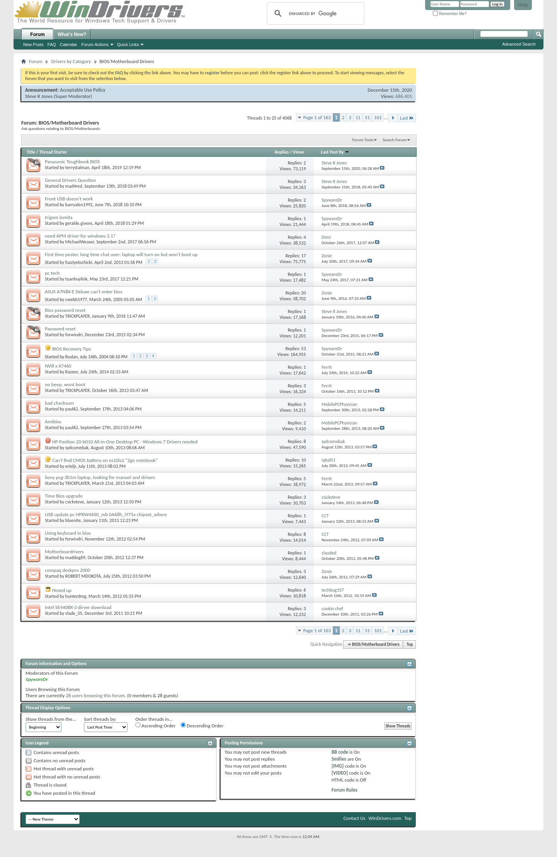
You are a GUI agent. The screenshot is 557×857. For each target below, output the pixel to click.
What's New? (72, 34)
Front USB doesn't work (69, 199)
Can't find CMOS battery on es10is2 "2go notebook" (105, 460)
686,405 (403, 96)
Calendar (68, 44)
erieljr (70, 466)
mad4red (73, 186)
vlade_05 (73, 613)
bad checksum (59, 403)
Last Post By (335, 152)
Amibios (53, 421)
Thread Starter (53, 152)
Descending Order (202, 725)
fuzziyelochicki (78, 262)
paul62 (71, 409)
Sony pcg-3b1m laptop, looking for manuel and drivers (100, 477)
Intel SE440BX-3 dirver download (78, 607)
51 (367, 117)
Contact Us (354, 818)
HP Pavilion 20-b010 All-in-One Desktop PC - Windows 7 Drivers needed (125, 442)
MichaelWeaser (79, 242)
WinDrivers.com (385, 818)
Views (298, 152)
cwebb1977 (76, 299)
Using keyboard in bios (68, 533)
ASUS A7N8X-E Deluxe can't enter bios (83, 291)
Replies (282, 152)
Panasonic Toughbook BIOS (72, 161)
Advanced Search (519, 44)
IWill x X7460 (58, 366)
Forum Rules (344, 790)
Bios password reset (65, 310)
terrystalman (77, 167)
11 (358, 117)
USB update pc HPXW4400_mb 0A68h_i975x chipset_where (106, 514)
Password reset (60, 329)
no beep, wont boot (65, 384)
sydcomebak (77, 447)
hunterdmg (75, 596)
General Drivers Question (70, 180)
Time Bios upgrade (64, 496)
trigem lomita (58, 217)
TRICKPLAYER (77, 316)
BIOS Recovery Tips (71, 349)
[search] (314, 13)
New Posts (33, 44)
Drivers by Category (71, 61)
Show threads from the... (51, 719)
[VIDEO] (339, 773)
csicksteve (74, 502)
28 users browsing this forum (95, 695)
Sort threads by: (100, 719)
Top (410, 644)
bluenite (73, 520)
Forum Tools (362, 139)
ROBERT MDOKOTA (83, 576)
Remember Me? (449, 14)
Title (31, 152)
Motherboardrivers (64, 551)
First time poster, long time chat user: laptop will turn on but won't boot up (121, 254)
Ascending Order (155, 725)
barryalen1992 (79, 204)
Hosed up (62, 590)
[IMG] (337, 766)
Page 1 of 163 (317, 117)
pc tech (52, 273)
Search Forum (395, 139)
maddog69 (75, 557)
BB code (339, 752)
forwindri (74, 334)
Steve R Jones (39, 96)
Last (407, 118)
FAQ (52, 44)
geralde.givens (78, 223)
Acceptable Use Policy (83, 90)
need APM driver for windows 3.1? (80, 236)
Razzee (71, 372)
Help (523, 5)
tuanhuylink (76, 279)
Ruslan (71, 356)
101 (378, 117)
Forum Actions (94, 44)
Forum (37, 34)
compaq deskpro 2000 (67, 570)
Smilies (338, 759)
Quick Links (128, 44)
